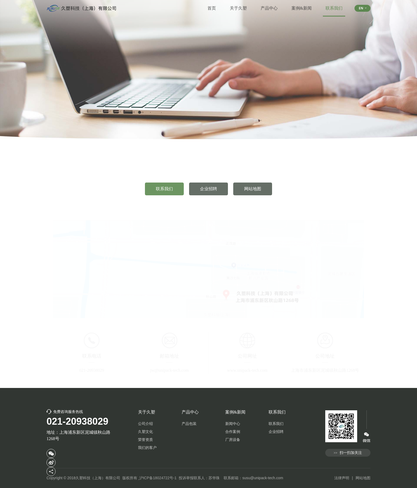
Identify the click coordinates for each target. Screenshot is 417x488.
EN (362, 4)
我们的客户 (147, 448)
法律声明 (341, 478)
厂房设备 (232, 440)
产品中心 (269, 4)
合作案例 (232, 432)
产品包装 (189, 424)
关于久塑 (238, 4)
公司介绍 (145, 424)
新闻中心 (232, 424)
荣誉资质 (145, 440)
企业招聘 (208, 192)
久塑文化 (145, 432)
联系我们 (334, 7)
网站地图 (252, 192)
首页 (211, 4)
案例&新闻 (301, 4)
